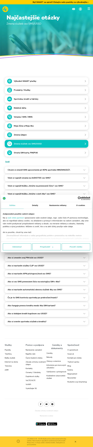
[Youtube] (46, 404)
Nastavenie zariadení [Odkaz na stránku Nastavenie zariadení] (34, 350)
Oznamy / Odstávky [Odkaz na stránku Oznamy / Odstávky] (33, 372)
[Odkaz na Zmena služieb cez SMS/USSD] (46, 144)
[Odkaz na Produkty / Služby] (46, 90)
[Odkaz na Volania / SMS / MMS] (46, 117)
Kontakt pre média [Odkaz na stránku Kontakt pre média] (74, 358)
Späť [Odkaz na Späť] (7, 161)
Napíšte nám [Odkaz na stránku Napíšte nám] (30, 354)
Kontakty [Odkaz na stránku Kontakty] (29, 368)
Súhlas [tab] (12, 205)
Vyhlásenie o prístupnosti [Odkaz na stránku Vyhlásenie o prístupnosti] (56, 372)
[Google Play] (41, 423)
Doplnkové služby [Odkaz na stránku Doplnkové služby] (32, 376)
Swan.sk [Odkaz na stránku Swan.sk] (70, 354)
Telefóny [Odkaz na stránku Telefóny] (8, 354)
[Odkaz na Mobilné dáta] (46, 108)
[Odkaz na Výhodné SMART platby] (46, 81)
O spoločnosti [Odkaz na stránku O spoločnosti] (72, 350)
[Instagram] (52, 404)
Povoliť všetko (76, 247)
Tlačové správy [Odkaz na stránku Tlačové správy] (73, 362)
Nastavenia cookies (46, 416)
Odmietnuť (17, 247)
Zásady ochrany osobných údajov (46, 411)
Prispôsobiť (46, 247)
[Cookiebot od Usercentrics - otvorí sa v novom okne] (79, 198)
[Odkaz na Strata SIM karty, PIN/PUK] (46, 153)
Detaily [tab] (35, 205)
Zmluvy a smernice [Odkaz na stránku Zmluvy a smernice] (53, 361)
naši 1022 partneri (16, 218)
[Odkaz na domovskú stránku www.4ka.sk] (5, 9)
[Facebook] (40, 404)
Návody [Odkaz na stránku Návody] (49, 357)
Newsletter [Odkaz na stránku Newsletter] (71, 378)
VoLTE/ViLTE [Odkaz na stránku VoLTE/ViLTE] (30, 380)
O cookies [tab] (80, 205)
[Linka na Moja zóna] (80, 9)
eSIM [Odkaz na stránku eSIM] (6, 370)
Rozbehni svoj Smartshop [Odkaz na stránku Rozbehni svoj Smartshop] (77, 382)
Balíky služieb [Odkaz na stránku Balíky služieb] (10, 358)
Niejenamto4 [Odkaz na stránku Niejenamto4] (72, 374)
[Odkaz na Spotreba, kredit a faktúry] (46, 99)
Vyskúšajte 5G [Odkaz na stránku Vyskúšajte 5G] (31, 388)
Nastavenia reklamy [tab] (57, 205)
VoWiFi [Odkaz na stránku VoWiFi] (28, 384)
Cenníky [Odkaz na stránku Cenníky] (49, 353)
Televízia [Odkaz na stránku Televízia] (8, 366)
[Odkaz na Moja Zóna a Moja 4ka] (46, 126)
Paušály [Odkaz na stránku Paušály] (8, 350)
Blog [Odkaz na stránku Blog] (69, 366)
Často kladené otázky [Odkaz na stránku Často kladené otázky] (34, 358)
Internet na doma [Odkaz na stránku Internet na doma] (11, 362)
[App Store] (52, 423)
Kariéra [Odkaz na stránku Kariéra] (70, 370)
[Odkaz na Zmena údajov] (46, 135)
